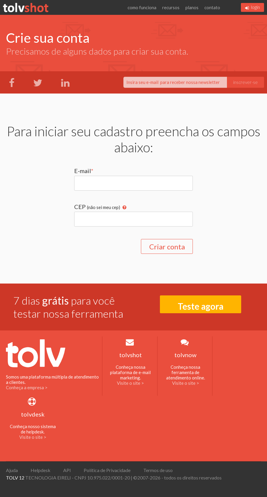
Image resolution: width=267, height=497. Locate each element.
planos (191, 7)
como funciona (142, 7)
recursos (170, 7)
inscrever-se (245, 82)
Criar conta (167, 246)
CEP (100, 206)
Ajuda (12, 470)
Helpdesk (40, 470)
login (252, 7)
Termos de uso (158, 470)
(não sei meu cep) (103, 207)
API (67, 470)
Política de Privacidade (107, 470)
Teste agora (200, 306)
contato (212, 7)
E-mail (83, 170)
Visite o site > (130, 383)
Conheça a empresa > (26, 387)
